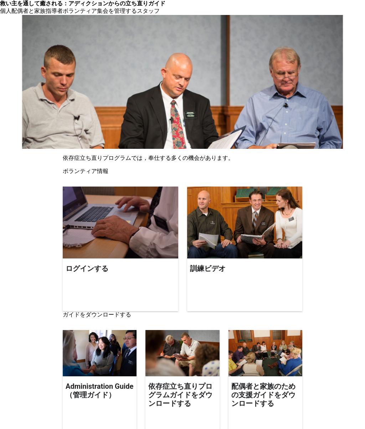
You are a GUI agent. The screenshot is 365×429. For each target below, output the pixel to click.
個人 (5, 11)
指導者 (54, 11)
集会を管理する (117, 11)
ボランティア (80, 11)
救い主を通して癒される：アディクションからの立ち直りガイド (82, 3)
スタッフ (148, 11)
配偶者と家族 (28, 11)
